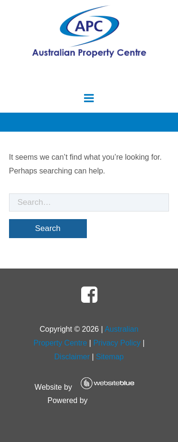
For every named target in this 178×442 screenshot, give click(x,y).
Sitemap (110, 357)
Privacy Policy (117, 343)
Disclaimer (72, 357)
